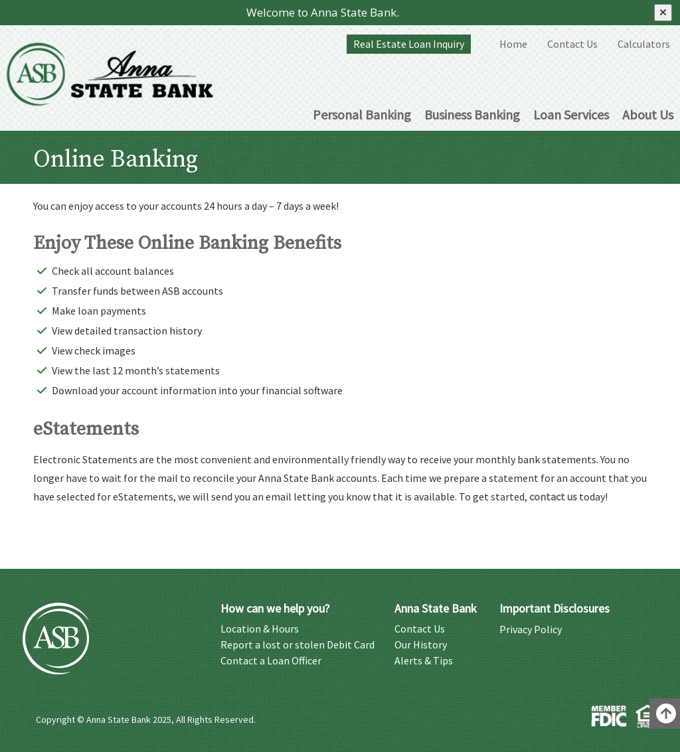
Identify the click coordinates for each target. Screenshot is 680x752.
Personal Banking (362, 114)
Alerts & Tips (423, 660)
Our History (420, 644)
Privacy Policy (530, 629)
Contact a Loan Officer (270, 660)
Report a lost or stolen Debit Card (297, 644)
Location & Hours (259, 628)
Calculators (644, 43)
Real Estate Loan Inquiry (408, 43)
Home (513, 43)
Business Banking (472, 114)
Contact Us (572, 43)
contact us (553, 496)
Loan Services (571, 114)
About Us (647, 114)
